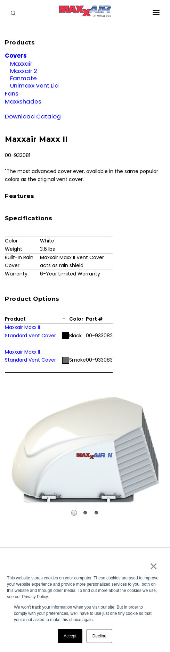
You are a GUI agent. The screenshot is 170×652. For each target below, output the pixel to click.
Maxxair (21, 63)
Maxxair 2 (23, 71)
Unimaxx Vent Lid (34, 85)
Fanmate (23, 78)
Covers (16, 55)
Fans (11, 93)
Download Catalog (33, 116)
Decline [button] (99, 636)
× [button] (153, 566)
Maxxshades (23, 101)
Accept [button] (70, 636)
